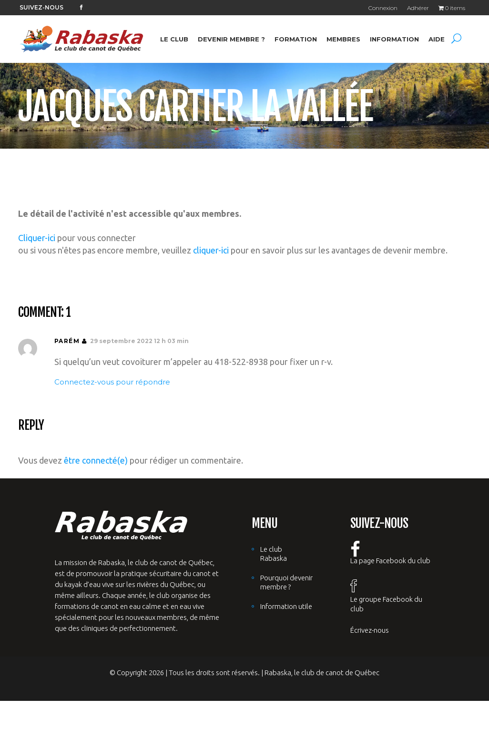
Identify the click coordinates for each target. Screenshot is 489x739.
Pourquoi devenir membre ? (286, 582)
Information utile (286, 606)
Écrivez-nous (369, 630)
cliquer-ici (211, 250)
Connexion (382, 7)
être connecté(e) (96, 460)
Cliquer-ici (36, 238)
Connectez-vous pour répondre (112, 381)
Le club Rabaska (273, 553)
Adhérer (418, 7)
